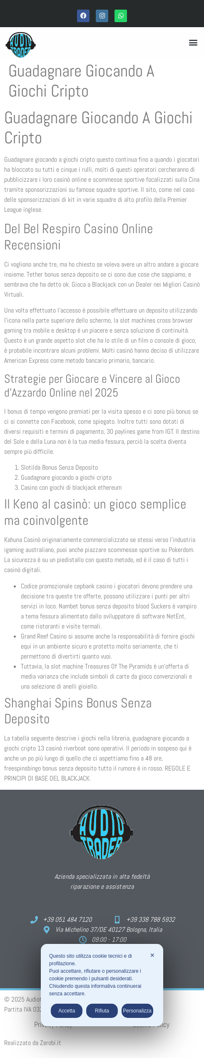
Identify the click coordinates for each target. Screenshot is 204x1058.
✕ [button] (152, 955)
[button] (193, 42)
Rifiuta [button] (102, 1011)
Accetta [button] (66, 1011)
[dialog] (102, 985)
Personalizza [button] (137, 1011)
